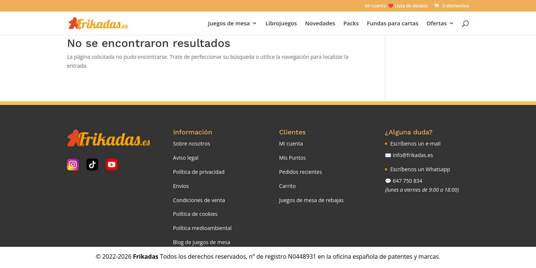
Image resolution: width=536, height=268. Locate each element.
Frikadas (145, 256)
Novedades (320, 23)
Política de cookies (195, 213)
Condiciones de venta (199, 200)
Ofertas (437, 23)
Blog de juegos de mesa (201, 242)
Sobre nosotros (191, 143)
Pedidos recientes (300, 171)
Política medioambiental (202, 228)
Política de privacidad (198, 171)
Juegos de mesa (229, 23)
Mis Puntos (292, 157)
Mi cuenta (375, 6)
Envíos (181, 185)
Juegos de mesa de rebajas (311, 200)
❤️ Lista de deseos (407, 6)
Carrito (287, 185)
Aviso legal (185, 157)
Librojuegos (281, 23)
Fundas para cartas (392, 23)
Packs (350, 23)
